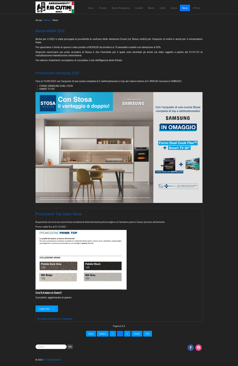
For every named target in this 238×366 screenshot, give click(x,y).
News (185, 8)
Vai (70, 347)
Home (91, 8)
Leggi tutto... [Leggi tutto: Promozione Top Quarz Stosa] (47, 308)
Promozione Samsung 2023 (57, 73)
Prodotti (103, 8)
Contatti (139, 8)
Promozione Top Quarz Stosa (59, 214)
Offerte (196, 8)
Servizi (174, 8)
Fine (151, 334)
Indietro (100, 334)
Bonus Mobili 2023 (50, 31)
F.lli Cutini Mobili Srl (52, 360)
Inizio (87, 334)
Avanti (139, 334)
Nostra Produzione (121, 8)
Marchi (151, 8)
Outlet (162, 8)
